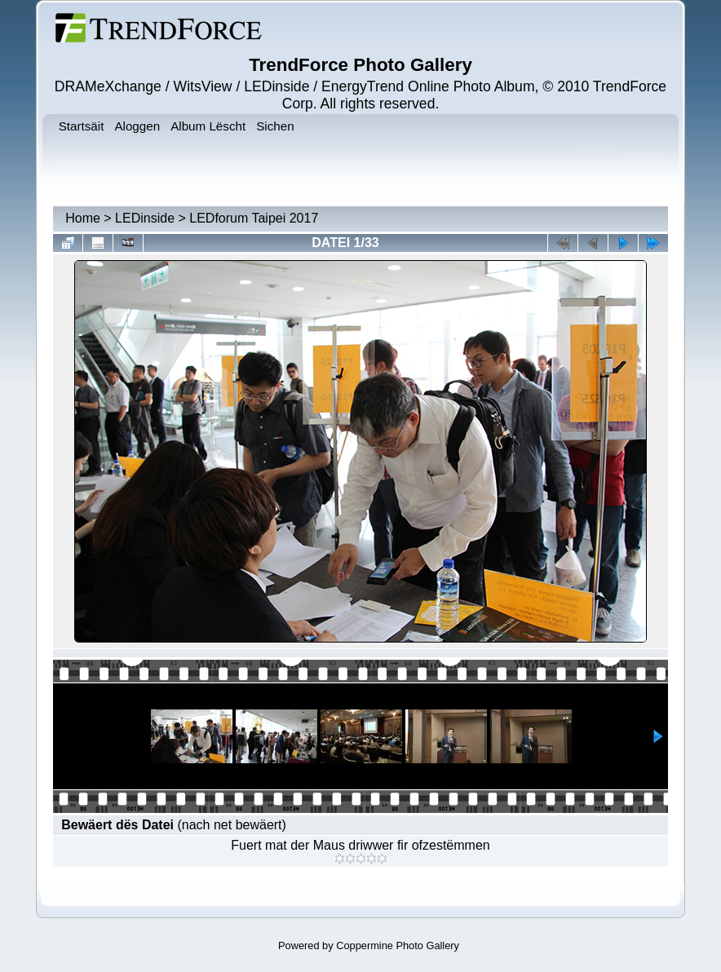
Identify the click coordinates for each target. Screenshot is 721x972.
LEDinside (145, 218)
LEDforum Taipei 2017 (253, 218)
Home (82, 218)
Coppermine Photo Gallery (397, 945)
